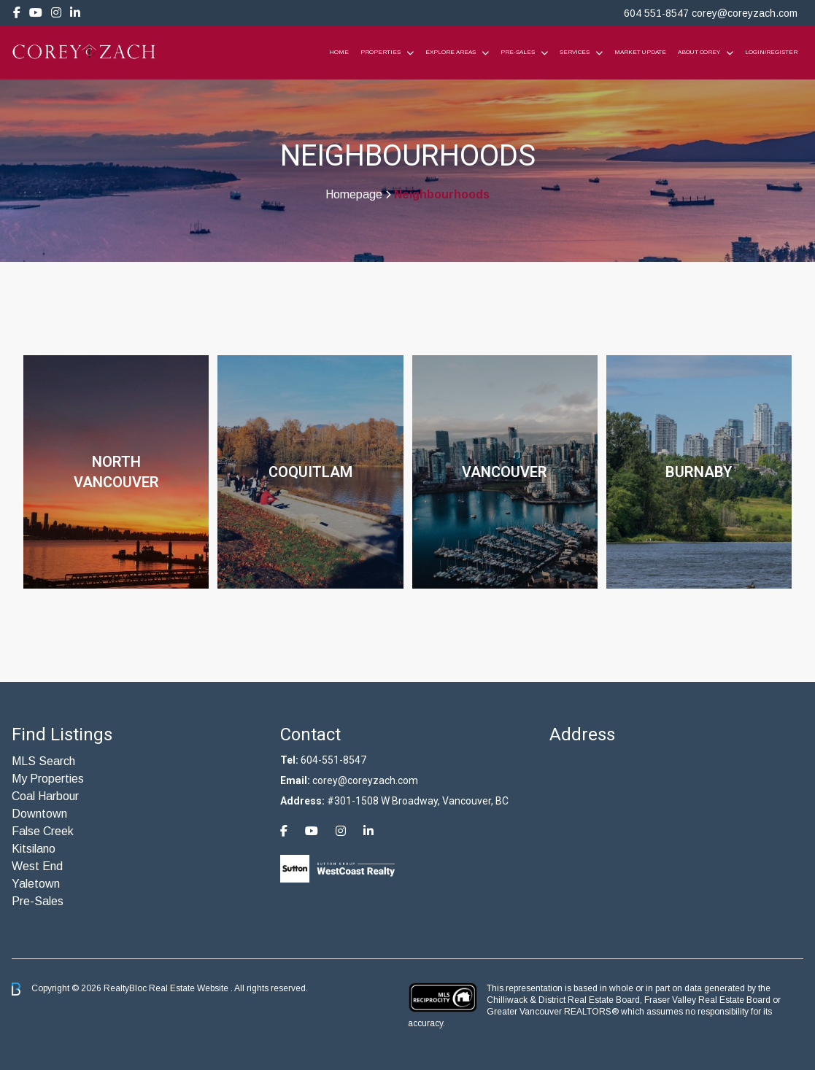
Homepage (353, 195)
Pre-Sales (518, 52)
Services (575, 52)
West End (37, 866)
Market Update (640, 52)
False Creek (43, 831)
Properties (380, 52)
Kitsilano (33, 848)
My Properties (48, 778)
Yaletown (36, 883)
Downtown (39, 813)
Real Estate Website (190, 988)
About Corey (699, 52)
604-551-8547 (333, 760)
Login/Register (771, 52)
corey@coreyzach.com (744, 13)
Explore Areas (450, 52)
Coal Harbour (45, 796)
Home (339, 52)
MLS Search (43, 761)
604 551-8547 (656, 13)
